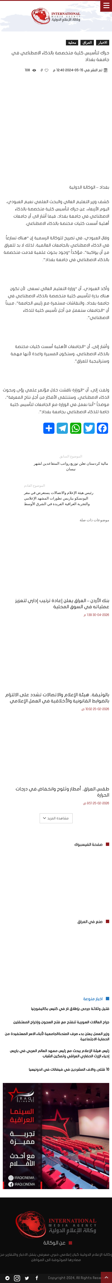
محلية (72, 42)
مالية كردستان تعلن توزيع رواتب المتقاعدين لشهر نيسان (70, 462)
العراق (87, 42)
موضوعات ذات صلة (94, 520)
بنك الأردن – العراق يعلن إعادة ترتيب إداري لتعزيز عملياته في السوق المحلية (62, 603)
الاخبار (102, 42)
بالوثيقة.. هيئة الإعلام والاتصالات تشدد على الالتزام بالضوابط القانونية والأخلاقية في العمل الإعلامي (57, 697)
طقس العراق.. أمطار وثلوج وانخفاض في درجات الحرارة (62, 792)
